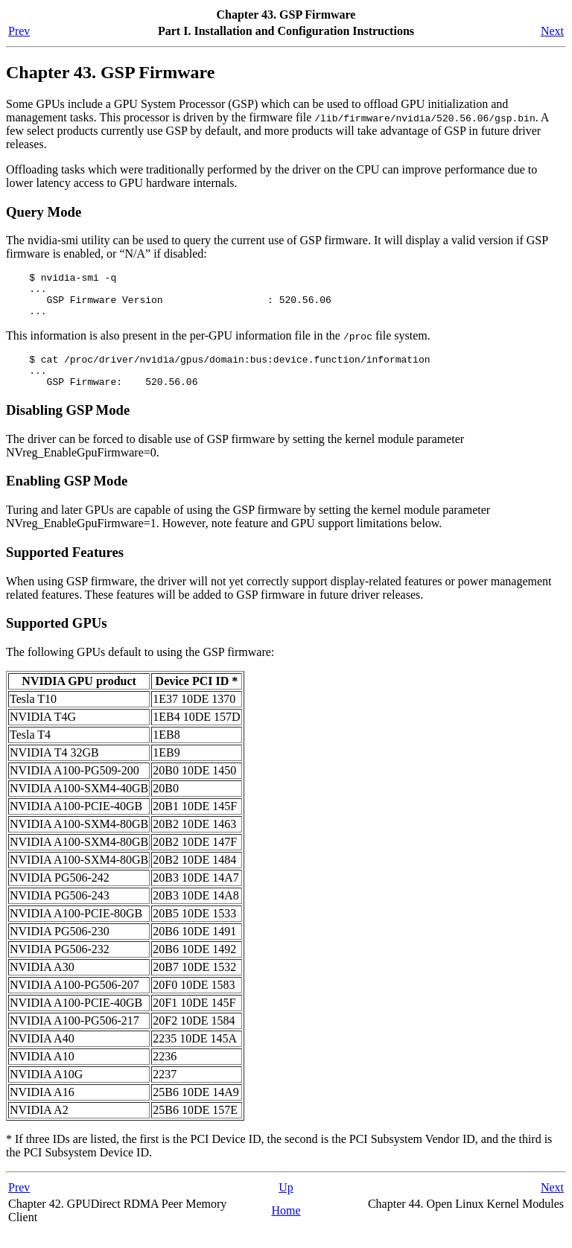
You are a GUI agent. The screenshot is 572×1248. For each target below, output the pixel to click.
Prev (19, 31)
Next (552, 31)
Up (286, 1203)
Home (285, 1226)
